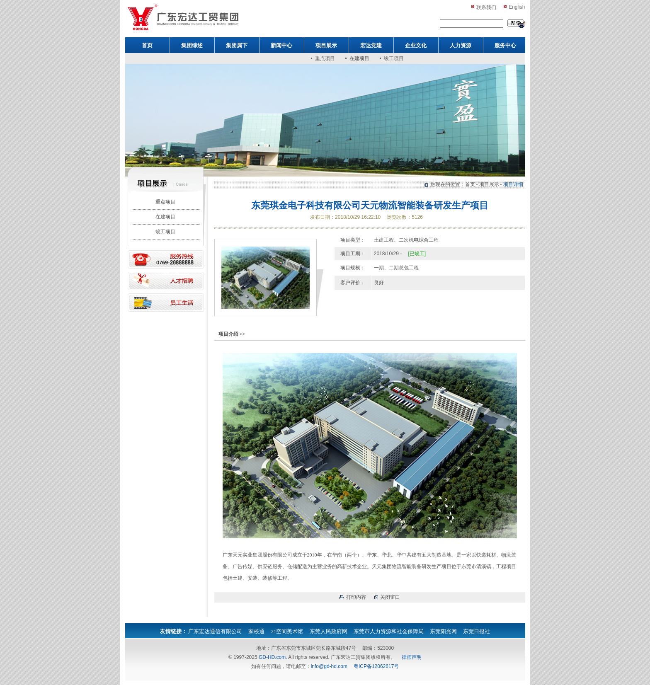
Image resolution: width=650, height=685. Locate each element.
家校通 (256, 631)
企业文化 (416, 45)
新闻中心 (281, 45)
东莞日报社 (476, 631)
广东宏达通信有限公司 (215, 631)
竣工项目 (394, 58)
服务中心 (505, 45)
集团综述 (192, 45)
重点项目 (325, 58)
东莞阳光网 (443, 631)
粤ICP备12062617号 (376, 666)
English (517, 7)
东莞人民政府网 (328, 631)
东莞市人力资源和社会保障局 (389, 631)
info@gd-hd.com (329, 666)
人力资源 (460, 45)
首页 (147, 45)
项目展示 (326, 45)
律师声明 (412, 657)
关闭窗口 (390, 597)
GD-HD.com (272, 657)
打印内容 (356, 597)
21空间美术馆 (287, 631)
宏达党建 (371, 45)
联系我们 (486, 7)
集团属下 (236, 45)
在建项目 (359, 58)
